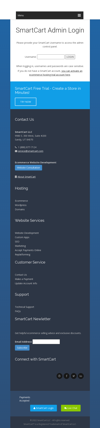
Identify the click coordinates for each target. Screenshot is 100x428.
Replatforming (22, 254)
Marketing (20, 245)
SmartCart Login (43, 408)
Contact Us (21, 274)
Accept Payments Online (28, 250)
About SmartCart (27, 176)
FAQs (18, 311)
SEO (17, 241)
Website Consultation (28, 167)
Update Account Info (26, 283)
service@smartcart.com (30, 151)
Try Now (25, 101)
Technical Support (24, 306)
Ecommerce (21, 200)
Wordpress (21, 205)
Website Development (27, 232)
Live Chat (70, 408)
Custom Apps (22, 237)
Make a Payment (24, 279)
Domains (20, 209)
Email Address (23, 341)
